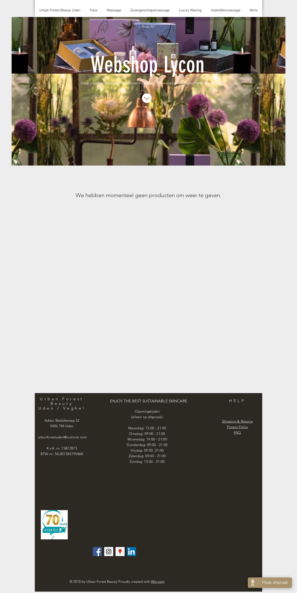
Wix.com (158, 581)
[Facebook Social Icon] (97, 551)
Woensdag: (136, 439)
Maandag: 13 (138, 428)
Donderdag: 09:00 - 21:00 (147, 445)
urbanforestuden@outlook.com (62, 437)
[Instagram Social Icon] (108, 551)
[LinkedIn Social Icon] (131, 551)
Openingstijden (147, 411)
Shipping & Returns (237, 421)
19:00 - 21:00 (156, 439)
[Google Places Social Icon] (120, 551)
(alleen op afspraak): (147, 417)
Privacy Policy (237, 427)
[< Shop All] (146, 26)
